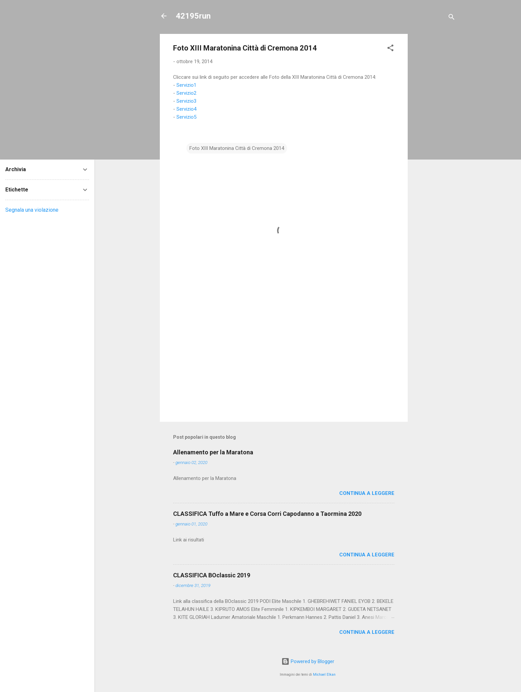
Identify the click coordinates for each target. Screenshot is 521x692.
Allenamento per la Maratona (213, 452)
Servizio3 (186, 101)
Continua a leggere (366, 493)
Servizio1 (186, 85)
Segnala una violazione (31, 210)
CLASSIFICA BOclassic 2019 (211, 575)
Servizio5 (186, 117)
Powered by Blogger (307, 661)
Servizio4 (186, 109)
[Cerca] (452, 18)
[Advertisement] (434, 133)
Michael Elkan (324, 674)
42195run (193, 16)
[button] (390, 49)
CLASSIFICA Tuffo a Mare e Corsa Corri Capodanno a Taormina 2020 (267, 513)
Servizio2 (186, 93)
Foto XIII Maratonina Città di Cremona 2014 (236, 148)
